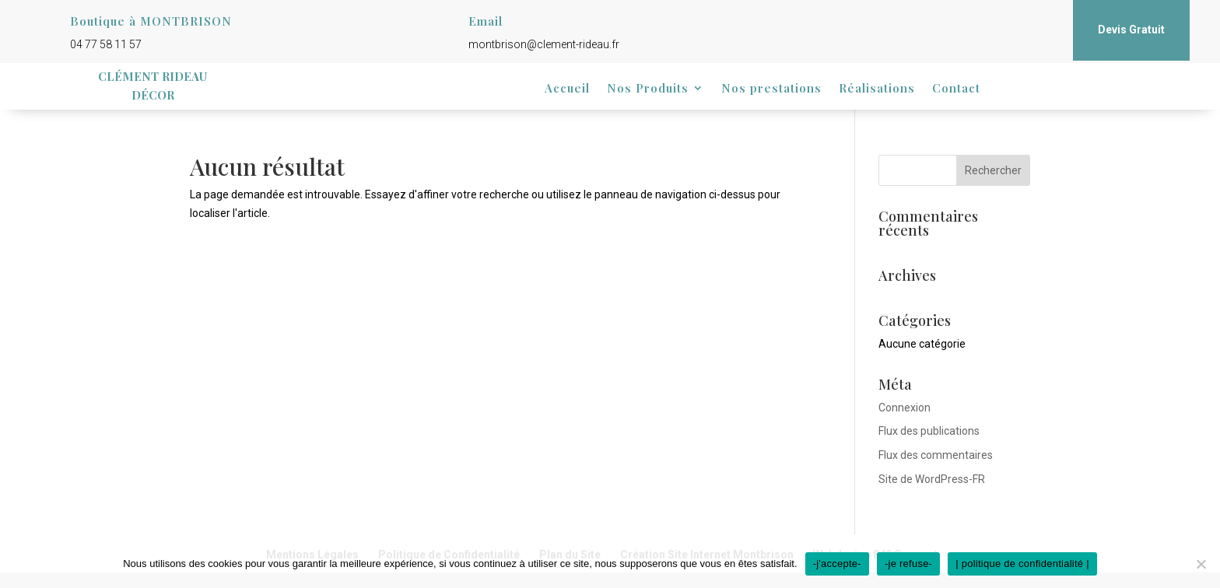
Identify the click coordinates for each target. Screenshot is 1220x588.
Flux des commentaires (935, 455)
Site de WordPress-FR (931, 479)
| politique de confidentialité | (1022, 563)
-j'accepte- (837, 563)
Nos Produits (648, 89)
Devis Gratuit (1131, 29)
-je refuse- (908, 563)
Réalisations (877, 89)
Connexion (904, 407)
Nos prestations (771, 89)
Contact (956, 89)
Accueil (567, 89)
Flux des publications (929, 431)
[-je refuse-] (1200, 564)
